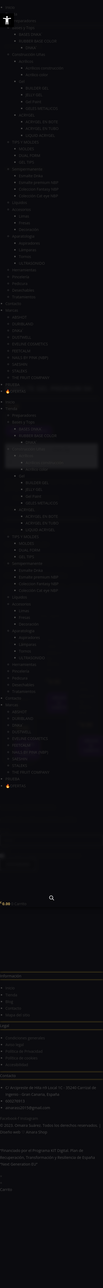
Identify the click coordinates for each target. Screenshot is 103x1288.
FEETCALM (21, 350)
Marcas (11, 310)
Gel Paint (33, 101)
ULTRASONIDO (32, 263)
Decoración (29, 229)
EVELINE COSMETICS (30, 343)
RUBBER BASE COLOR (38, 41)
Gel (22, 81)
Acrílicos (26, 61)
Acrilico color (37, 74)
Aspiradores (29, 243)
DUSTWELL (21, 337)
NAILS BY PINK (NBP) (30, 357)
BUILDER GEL (37, 88)
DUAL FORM (29, 155)
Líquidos (19, 202)
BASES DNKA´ (30, 34)
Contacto (13, 303)
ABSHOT (19, 317)
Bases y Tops (23, 27)
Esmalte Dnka (31, 175)
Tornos (25, 256)
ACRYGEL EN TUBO (42, 128)
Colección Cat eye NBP (38, 195)
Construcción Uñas (28, 54)
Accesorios (21, 209)
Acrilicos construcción (44, 68)
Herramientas (24, 269)
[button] (7, 20)
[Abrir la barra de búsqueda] (51, 898)
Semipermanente (27, 169)
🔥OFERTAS (15, 391)
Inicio (10, 7)
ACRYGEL (27, 115)
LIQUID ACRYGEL (40, 135)
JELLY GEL (34, 94)
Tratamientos (23, 296)
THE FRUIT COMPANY (30, 377)
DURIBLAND (22, 323)
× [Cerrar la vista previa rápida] (1, 1091)
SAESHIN (19, 364)
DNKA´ (31, 47)
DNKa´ (17, 330)
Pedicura (19, 283)
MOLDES (26, 148)
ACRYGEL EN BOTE (42, 121)
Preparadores (24, 20)
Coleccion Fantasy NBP (39, 189)
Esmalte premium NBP (38, 182)
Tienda (11, 408)
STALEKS (19, 370)
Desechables (23, 290)
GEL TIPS (26, 162)
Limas (24, 216)
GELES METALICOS (42, 108)
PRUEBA (12, 384)
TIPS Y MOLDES (25, 142)
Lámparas (27, 249)
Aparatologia (23, 236)
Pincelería (20, 276)
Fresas (24, 222)
